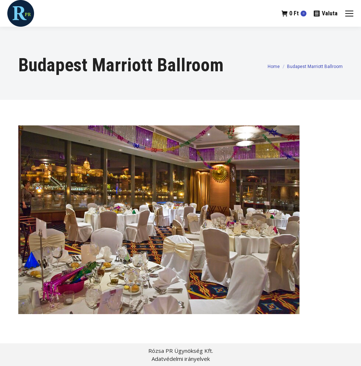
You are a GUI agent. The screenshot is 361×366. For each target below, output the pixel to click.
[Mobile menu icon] (349, 13)
